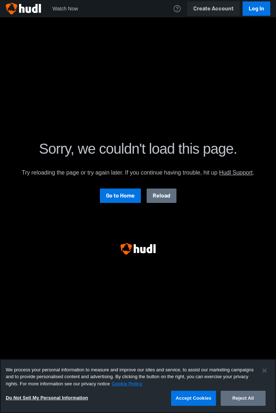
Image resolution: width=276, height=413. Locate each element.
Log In (256, 8)
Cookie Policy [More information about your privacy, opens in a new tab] (127, 383)
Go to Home (120, 195)
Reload (161, 195)
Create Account (213, 8)
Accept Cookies (193, 398)
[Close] (264, 371)
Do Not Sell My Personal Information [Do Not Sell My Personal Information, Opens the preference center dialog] (47, 397)
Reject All (243, 398)
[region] (138, 386)
